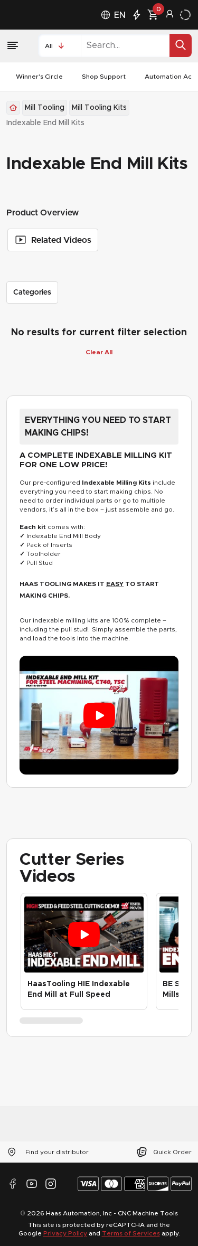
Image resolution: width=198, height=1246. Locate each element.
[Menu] (15, 46)
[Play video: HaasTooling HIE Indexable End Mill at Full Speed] (84, 935)
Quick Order (163, 1152)
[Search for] (180, 45)
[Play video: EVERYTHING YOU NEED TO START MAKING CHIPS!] (99, 715)
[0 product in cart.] (152, 15)
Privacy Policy (65, 1233)
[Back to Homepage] (13, 108)
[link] (45, 123)
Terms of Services (131, 1233)
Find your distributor (47, 1152)
